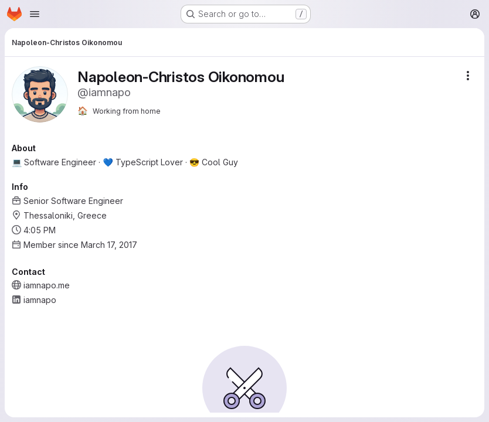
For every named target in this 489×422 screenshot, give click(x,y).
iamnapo (39, 300)
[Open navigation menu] (34, 14)
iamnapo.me (46, 285)
